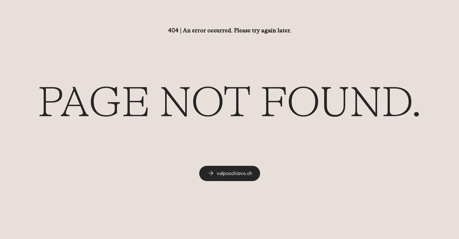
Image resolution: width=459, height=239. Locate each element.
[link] (229, 173)
